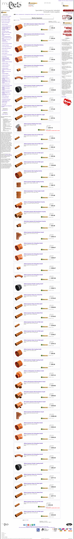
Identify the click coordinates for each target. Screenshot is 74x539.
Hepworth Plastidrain (5, 45)
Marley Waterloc (4, 53)
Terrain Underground (5, 96)
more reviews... (64, 96)
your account (38, 526)
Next (18, 20)
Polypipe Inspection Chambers (7, 61)
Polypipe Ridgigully (5, 73)
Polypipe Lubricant (5, 63)
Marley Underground (5, 51)
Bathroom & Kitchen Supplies (6, 16)
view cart (63, 0)
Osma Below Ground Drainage (7, 54)
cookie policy (41, 527)
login (69, 13)
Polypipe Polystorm (5, 68)
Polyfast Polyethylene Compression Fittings (5, 58)
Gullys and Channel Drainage (7, 43)
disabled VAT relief (29, 527)
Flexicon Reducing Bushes (6, 36)
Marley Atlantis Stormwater (6, 48)
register (71, 13)
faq (70, 0)
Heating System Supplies (5, 17)
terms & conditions (47, 527)
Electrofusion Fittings (5, 31)
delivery (24, 527)
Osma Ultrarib (4, 56)
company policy (52, 527)
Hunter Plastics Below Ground (7, 46)
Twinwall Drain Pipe (5, 97)
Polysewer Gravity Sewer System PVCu (6, 80)
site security (21, 527)
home (72, 0)
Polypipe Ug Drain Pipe (6, 75)
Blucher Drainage (5, 24)
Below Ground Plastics (5, 22)
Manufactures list (5, 110)
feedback (59, 0)
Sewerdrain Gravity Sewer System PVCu (6, 94)
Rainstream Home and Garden (7, 85)
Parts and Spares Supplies (5, 19)
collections (27, 526)
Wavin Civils (4, 104)
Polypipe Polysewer (5, 66)
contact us (67, 0)
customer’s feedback (8, 154)
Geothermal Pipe (5, 41)
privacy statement (35, 527)
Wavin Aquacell (4, 102)
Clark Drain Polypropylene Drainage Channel (6, 28)
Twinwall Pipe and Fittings (6, 99)
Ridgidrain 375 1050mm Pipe (7, 90)
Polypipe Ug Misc (5, 76)
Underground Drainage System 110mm (6, 101)
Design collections (5, 114)
